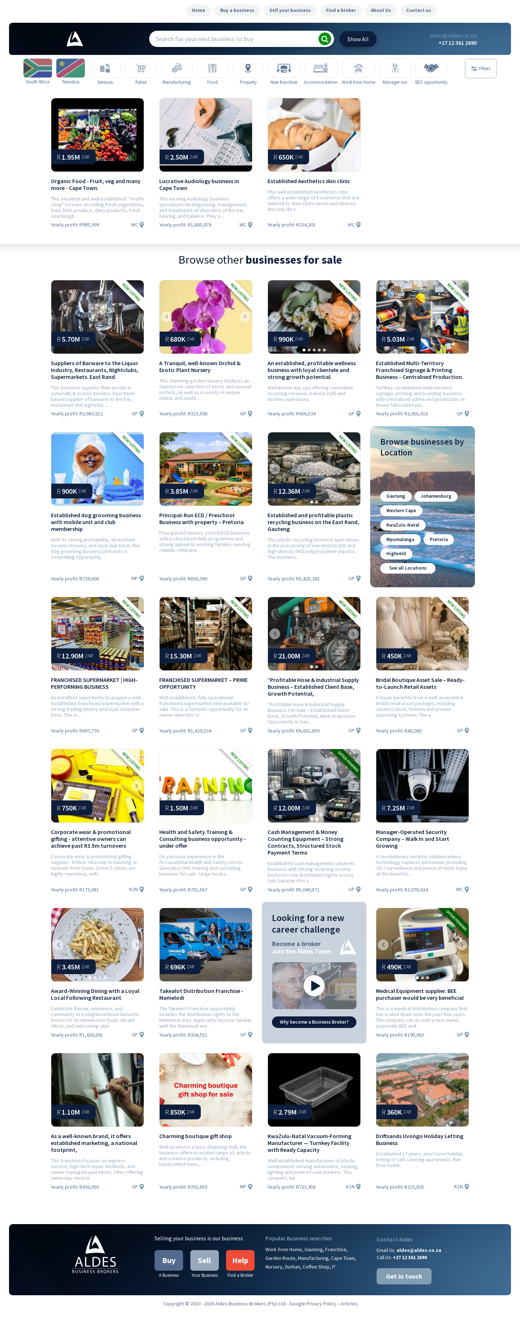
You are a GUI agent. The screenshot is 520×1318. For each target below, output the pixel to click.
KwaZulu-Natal (402, 533)
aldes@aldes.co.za (453, 35)
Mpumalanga (399, 547)
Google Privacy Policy (312, 1309)
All (358, 39)
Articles (349, 1309)
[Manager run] (406, 68)
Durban (292, 1273)
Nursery (273, 1273)
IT (333, 1273)
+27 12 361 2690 (457, 42)
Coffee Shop (316, 1273)
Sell (204, 1266)
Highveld (395, 561)
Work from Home (283, 1255)
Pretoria (437, 547)
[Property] (257, 68)
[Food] (220, 68)
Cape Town (343, 1264)
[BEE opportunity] (444, 68)
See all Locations (407, 574)
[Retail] (145, 68)
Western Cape (400, 520)
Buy (169, 1266)
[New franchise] (294, 68)
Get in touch (404, 1282)
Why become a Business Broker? (314, 1028)
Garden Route (280, 1264)
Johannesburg (434, 506)
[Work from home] (369, 68)
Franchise (335, 1255)
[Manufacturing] (182, 68)
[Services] (108, 68)
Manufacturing (313, 1264)
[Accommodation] (332, 68)
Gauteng (395, 506)
